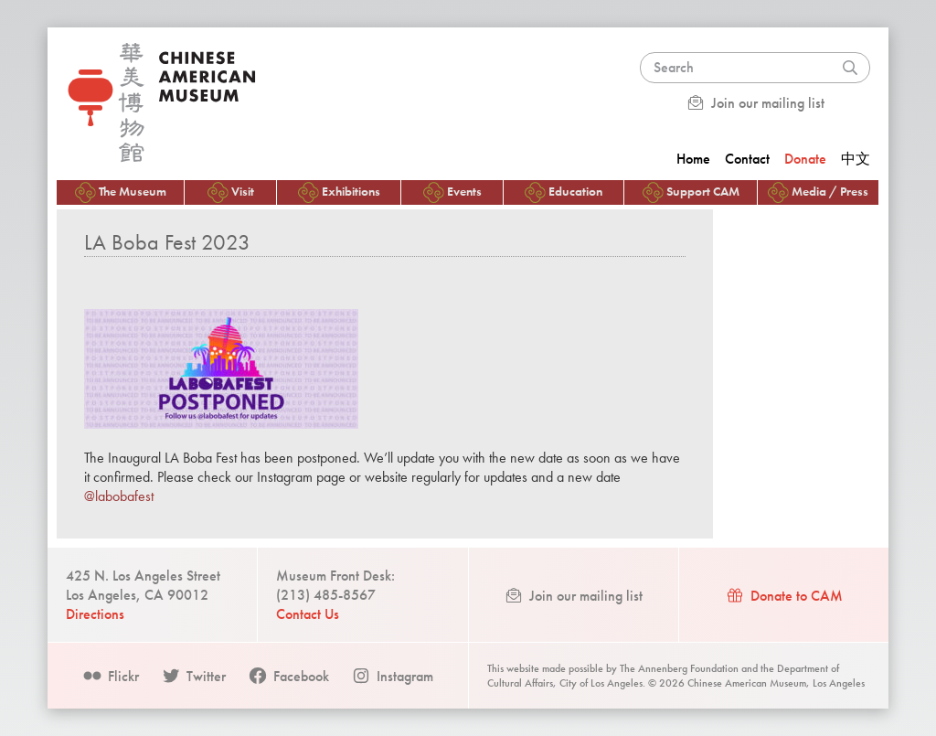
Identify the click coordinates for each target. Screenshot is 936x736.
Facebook (288, 676)
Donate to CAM (784, 595)
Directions (95, 614)
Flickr (110, 676)
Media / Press (818, 192)
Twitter (193, 676)
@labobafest (119, 496)
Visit (230, 192)
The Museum (120, 192)
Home (693, 158)
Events (452, 192)
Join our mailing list (755, 102)
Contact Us (307, 614)
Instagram (392, 676)
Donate (805, 158)
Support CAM (691, 192)
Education (563, 192)
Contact (747, 158)
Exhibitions (339, 192)
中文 (855, 158)
